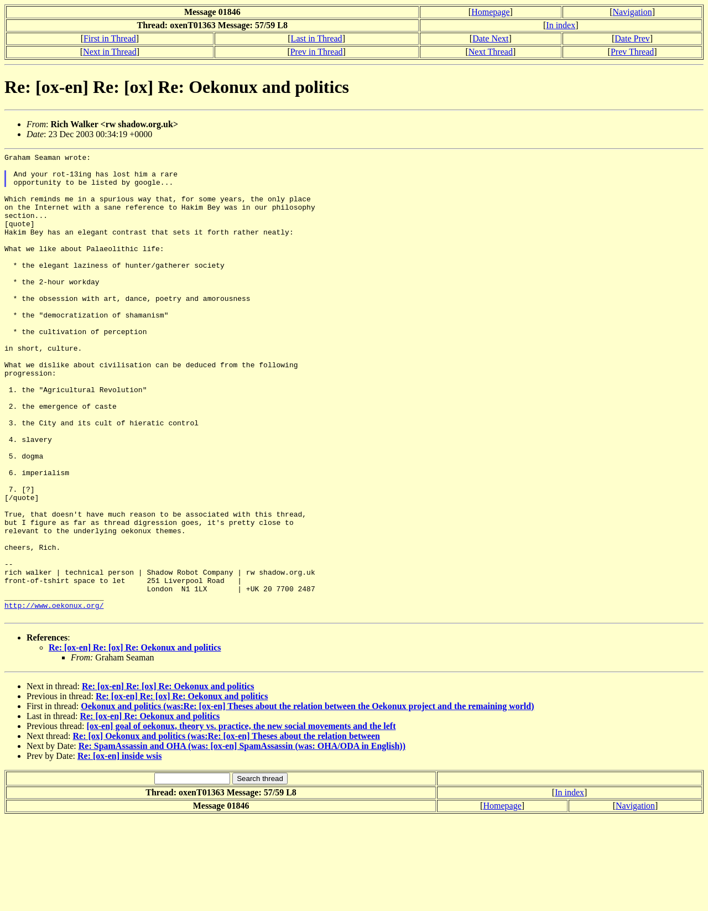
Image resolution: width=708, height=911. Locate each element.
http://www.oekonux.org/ (53, 696)
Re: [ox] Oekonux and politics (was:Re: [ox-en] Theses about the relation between (226, 829)
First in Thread (110, 38)
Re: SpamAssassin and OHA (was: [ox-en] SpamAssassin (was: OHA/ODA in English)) (242, 839)
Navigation (632, 12)
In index (560, 25)
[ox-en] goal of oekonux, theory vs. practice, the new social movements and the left (240, 819)
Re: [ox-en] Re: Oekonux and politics (150, 809)
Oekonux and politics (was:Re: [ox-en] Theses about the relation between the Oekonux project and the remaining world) (307, 799)
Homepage (490, 12)
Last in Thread (316, 38)
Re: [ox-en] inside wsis (119, 848)
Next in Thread (110, 51)
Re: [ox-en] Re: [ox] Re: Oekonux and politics (135, 740)
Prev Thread (632, 51)
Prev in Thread (316, 51)
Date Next (490, 38)
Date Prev (632, 38)
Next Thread (490, 51)
